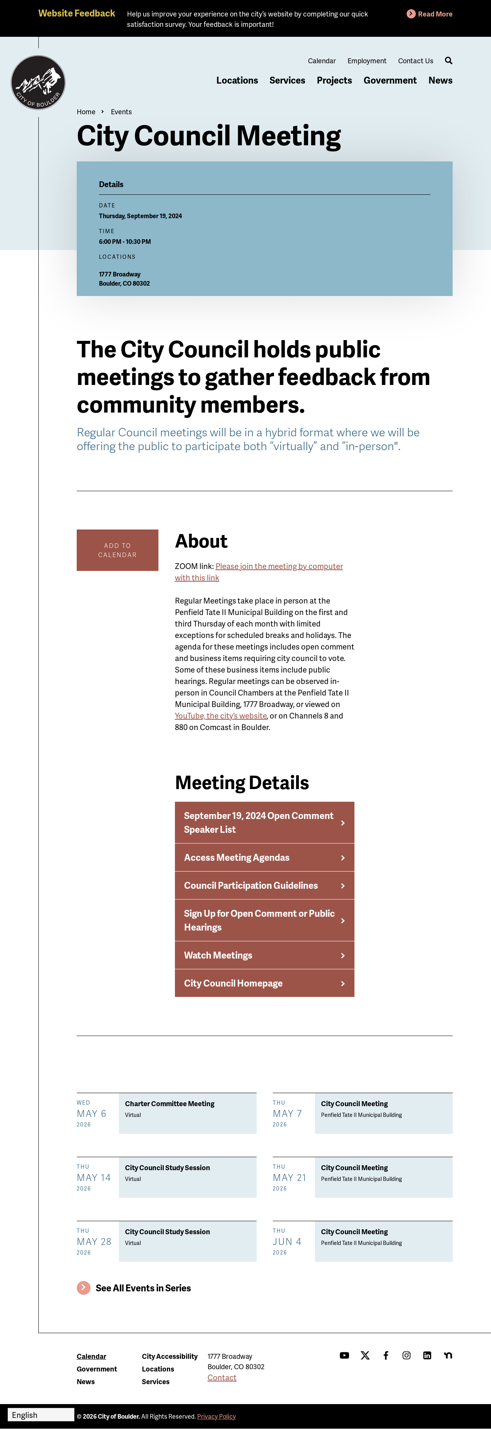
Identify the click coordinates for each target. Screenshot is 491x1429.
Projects (334, 80)
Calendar (322, 60)
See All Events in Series (143, 1287)
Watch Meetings (218, 955)
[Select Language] (41, 1414)
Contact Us (415, 60)
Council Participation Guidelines (251, 885)
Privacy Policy (216, 1416)
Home (86, 111)
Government (390, 80)
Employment (367, 60)
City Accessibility (170, 1356)
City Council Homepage (233, 983)
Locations (237, 80)
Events (121, 111)
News (440, 80)
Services (287, 80)
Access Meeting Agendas (237, 857)
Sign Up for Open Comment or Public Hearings (259, 920)
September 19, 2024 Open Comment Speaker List (259, 822)
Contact (222, 1377)
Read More (435, 13)
